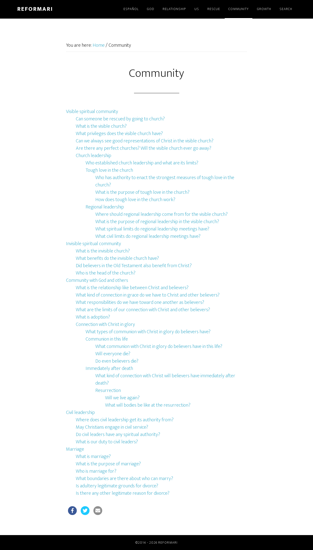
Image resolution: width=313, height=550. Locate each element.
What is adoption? (93, 317)
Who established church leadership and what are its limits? (142, 163)
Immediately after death (109, 368)
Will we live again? (122, 398)
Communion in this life (107, 339)
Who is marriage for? (96, 471)
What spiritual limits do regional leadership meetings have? (152, 229)
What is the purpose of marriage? (108, 464)
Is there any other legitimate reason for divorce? (122, 493)
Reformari (35, 9)
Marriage (75, 449)
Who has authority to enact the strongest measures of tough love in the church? (164, 181)
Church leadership (93, 155)
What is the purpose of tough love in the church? (142, 192)
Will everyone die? (112, 354)
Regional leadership (105, 207)
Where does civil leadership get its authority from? (125, 420)
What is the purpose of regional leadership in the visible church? (157, 222)
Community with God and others (97, 280)
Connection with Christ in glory (105, 324)
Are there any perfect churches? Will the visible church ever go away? (143, 148)
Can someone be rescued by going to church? (120, 119)
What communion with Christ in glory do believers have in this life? (158, 346)
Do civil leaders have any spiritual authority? (118, 434)
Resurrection (108, 390)
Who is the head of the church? (105, 273)
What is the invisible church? (103, 251)
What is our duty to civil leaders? (107, 442)
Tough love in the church (109, 170)
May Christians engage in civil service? (112, 427)
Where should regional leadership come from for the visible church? (161, 214)
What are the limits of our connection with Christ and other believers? (143, 310)
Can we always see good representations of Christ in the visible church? (144, 141)
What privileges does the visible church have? (119, 133)
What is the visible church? (101, 126)
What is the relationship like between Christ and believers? (132, 288)
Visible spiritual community (92, 111)
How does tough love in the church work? (135, 199)
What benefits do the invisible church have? (117, 258)
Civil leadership (80, 412)
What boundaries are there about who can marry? (124, 478)
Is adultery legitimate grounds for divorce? (117, 486)
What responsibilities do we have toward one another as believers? (140, 302)
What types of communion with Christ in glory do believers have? (148, 332)
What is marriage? (93, 456)
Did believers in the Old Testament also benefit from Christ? (134, 266)
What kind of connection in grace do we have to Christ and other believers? (148, 295)
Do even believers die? (116, 361)
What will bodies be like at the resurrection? (147, 405)
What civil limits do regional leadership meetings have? (148, 236)
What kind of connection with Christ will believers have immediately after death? (165, 379)
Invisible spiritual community (93, 244)
